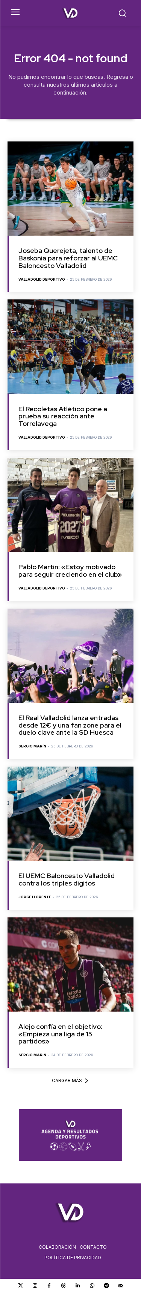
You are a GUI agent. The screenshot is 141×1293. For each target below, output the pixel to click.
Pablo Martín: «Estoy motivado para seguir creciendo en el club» (70, 570)
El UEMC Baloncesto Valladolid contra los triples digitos (66, 879)
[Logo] (70, 13)
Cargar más (70, 1081)
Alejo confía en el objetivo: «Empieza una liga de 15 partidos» (60, 1034)
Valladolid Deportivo (41, 279)
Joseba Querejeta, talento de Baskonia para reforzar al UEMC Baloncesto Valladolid (68, 258)
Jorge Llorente (34, 897)
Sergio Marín (32, 746)
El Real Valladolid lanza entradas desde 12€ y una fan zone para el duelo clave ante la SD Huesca (69, 725)
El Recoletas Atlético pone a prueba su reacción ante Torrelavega (62, 416)
